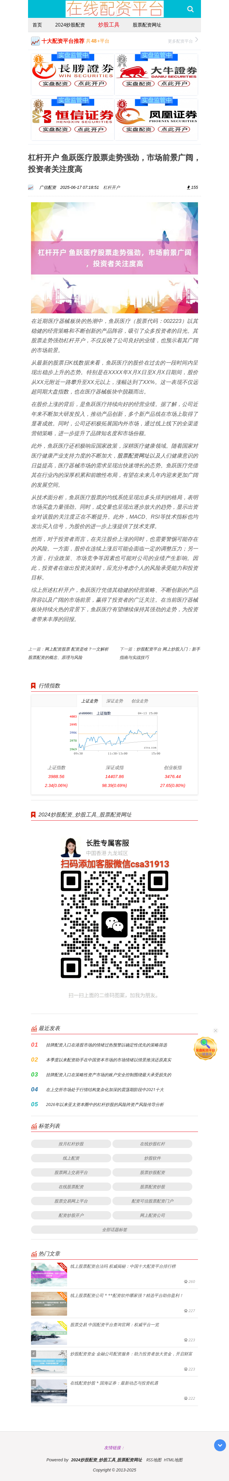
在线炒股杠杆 (152, 1143)
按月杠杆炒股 (70, 1143)
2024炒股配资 (70, 24)
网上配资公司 (152, 1215)
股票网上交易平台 (71, 1172)
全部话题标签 (114, 1229)
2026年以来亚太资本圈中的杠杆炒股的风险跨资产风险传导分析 (105, 1104)
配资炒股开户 (70, 1215)
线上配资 (71, 1158)
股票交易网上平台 (71, 1201)
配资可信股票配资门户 (152, 1201)
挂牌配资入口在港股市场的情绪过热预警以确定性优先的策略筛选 (106, 1045)
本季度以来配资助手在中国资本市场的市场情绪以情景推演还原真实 (108, 1059)
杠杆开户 (111, 187)
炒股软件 (152, 1158)
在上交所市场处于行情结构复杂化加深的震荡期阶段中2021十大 (105, 1089)
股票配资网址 (147, 24)
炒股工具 (109, 24)
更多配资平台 (183, 40)
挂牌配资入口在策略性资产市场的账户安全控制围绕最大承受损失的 (108, 1074)
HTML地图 (173, 1460)
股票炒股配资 (152, 1172)
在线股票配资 (70, 1186)
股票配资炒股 (152, 1186)
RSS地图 (153, 1460)
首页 (37, 24)
